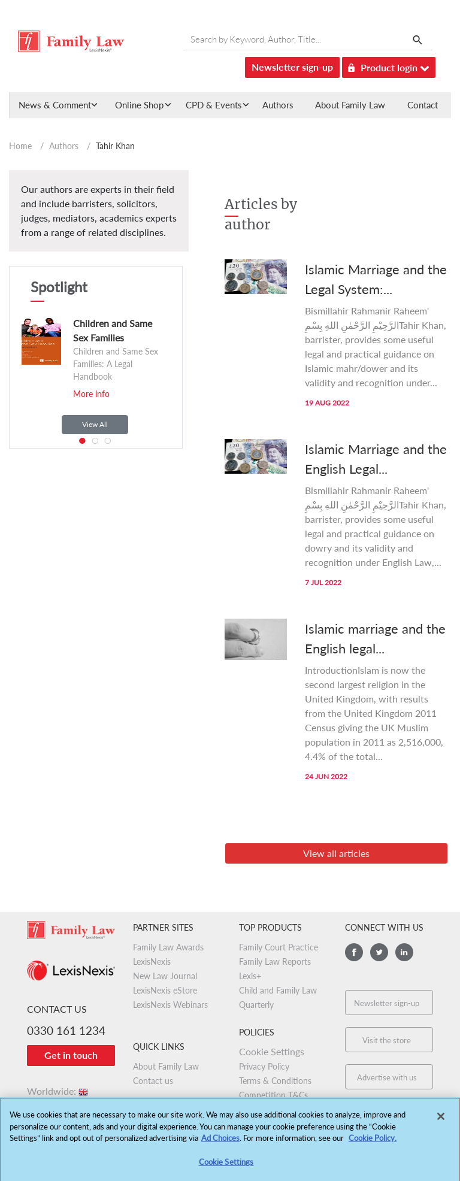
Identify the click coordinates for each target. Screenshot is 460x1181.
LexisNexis (152, 961)
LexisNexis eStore (165, 990)
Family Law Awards (168, 947)
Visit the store (386, 1040)
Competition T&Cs (273, 1095)
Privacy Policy (264, 1066)
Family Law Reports (275, 961)
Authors (277, 104)
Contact (422, 104)
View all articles (336, 853)
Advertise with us (387, 1077)
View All (95, 424)
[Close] (441, 1120)
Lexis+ (250, 976)
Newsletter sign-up (292, 66)
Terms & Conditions (275, 1081)
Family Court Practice (278, 947)
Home (20, 146)
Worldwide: (58, 1091)
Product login (388, 65)
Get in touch (71, 1055)
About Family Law (350, 104)
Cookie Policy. (373, 1142)
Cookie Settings (271, 1051)
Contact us (153, 1081)
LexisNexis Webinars (170, 1005)
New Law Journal (165, 976)
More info (91, 394)
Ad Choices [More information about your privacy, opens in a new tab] (220, 1142)
